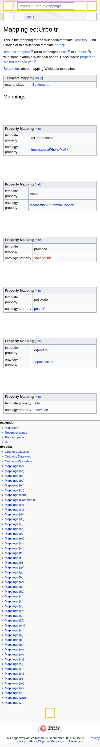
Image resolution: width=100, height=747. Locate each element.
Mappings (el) (14, 524)
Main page (12, 427)
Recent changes (16, 432)
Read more (11, 69)
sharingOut (42, 258)
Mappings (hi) (14, 577)
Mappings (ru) (14, 649)
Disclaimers (75, 741)
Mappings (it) (13, 601)
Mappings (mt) (14, 630)
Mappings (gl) (14, 572)
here (58, 45)
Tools (91, 17)
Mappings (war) (15, 697)
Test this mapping (16, 52)
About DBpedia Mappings (46, 741)
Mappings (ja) (14, 606)
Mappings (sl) (14, 664)
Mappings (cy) (14, 509)
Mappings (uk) (14, 683)
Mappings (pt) (14, 644)
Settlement (40, 85)
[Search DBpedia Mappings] (45, 6)
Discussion (19, 17)
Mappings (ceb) (15, 494)
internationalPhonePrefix (49, 150)
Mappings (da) (14, 514)
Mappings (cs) (14, 504)
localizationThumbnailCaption (52, 205)
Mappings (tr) (14, 678)
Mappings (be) (14, 475)
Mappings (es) (14, 538)
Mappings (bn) (14, 485)
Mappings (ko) (14, 610)
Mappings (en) (14, 528)
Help (8, 442)
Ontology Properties (18, 461)
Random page (14, 437)
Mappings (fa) (14, 553)
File (64, 52)
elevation (41, 410)
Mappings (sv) (14, 673)
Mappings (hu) (14, 586)
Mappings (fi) (13, 557)
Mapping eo (8, 17)
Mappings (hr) (14, 582)
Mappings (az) (14, 471)
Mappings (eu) (14, 548)
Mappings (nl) (14, 635)
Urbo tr (79, 40)
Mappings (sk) (14, 659)
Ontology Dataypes (18, 456)
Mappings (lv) (14, 620)
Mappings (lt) (13, 615)
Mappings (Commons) (20, 500)
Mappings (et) (14, 543)
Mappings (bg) (14, 480)
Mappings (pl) (14, 639)
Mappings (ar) (14, 466)
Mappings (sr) (14, 668)
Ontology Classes (17, 451)
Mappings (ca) (14, 490)
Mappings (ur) (14, 688)
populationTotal (44, 362)
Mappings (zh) (14, 702)
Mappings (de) (14, 519)
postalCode (42, 309)
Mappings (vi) (14, 692)
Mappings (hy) (14, 591)
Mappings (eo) (14, 533)
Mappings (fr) (14, 562)
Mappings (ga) (14, 567)
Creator (80, 52)
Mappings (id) (14, 596)
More (30, 16)
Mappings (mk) (15, 625)
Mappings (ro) (14, 654)
